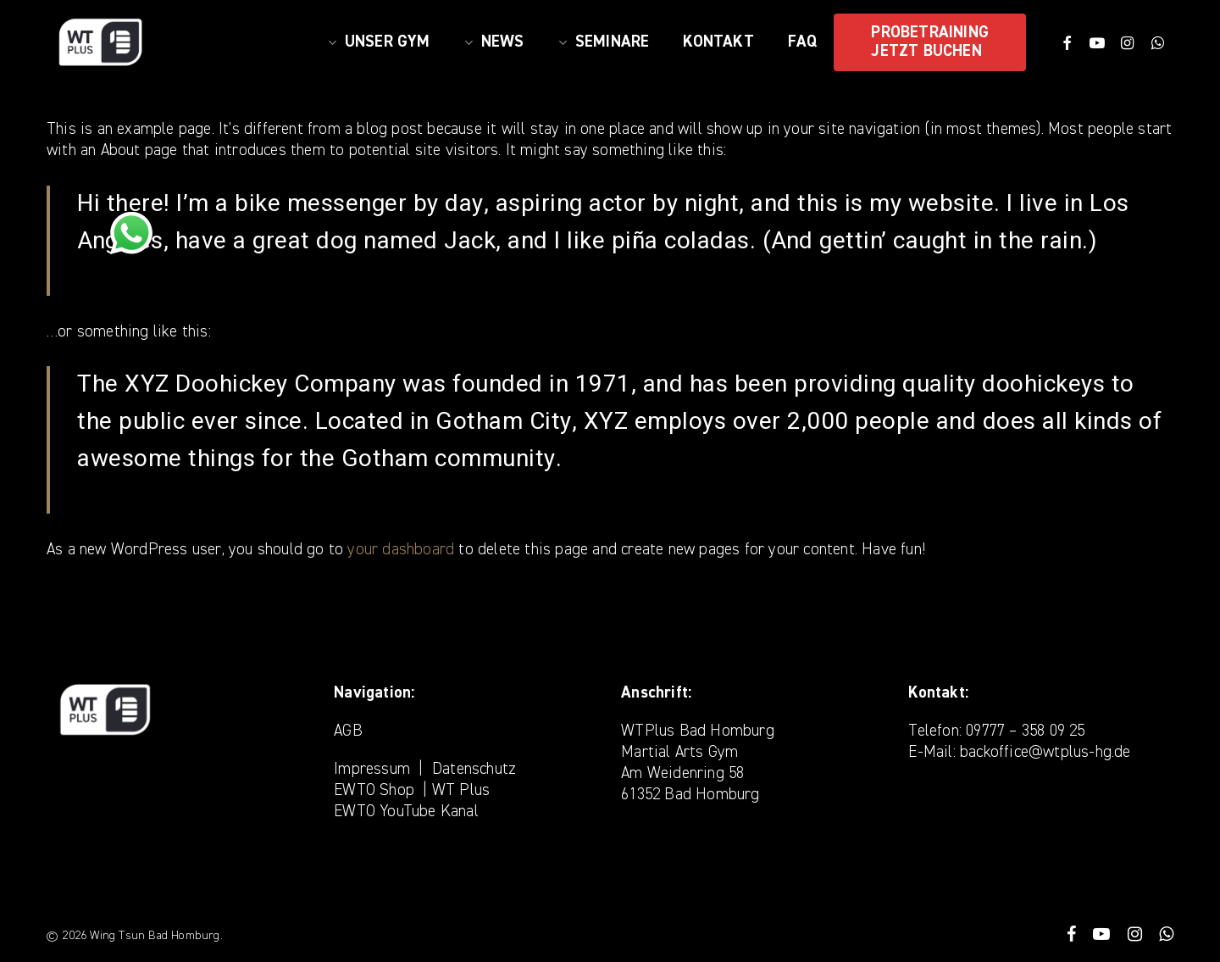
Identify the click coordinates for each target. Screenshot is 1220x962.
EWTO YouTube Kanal (406, 812)
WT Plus (461, 790)
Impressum (372, 769)
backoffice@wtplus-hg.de (1045, 752)
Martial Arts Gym (679, 752)
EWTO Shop (374, 790)
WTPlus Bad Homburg (697, 731)
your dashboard (400, 550)
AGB (348, 731)
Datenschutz (474, 769)
